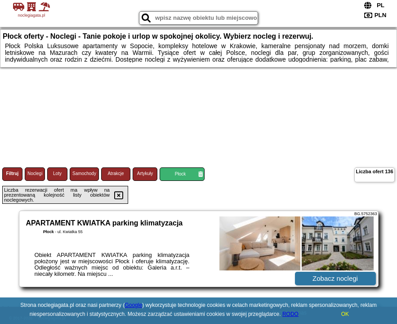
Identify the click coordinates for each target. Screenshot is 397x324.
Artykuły (145, 173)
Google (133, 305)
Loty (57, 173)
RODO (290, 314)
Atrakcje (115, 173)
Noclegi (34, 173)
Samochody (84, 173)
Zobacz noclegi (335, 278)
